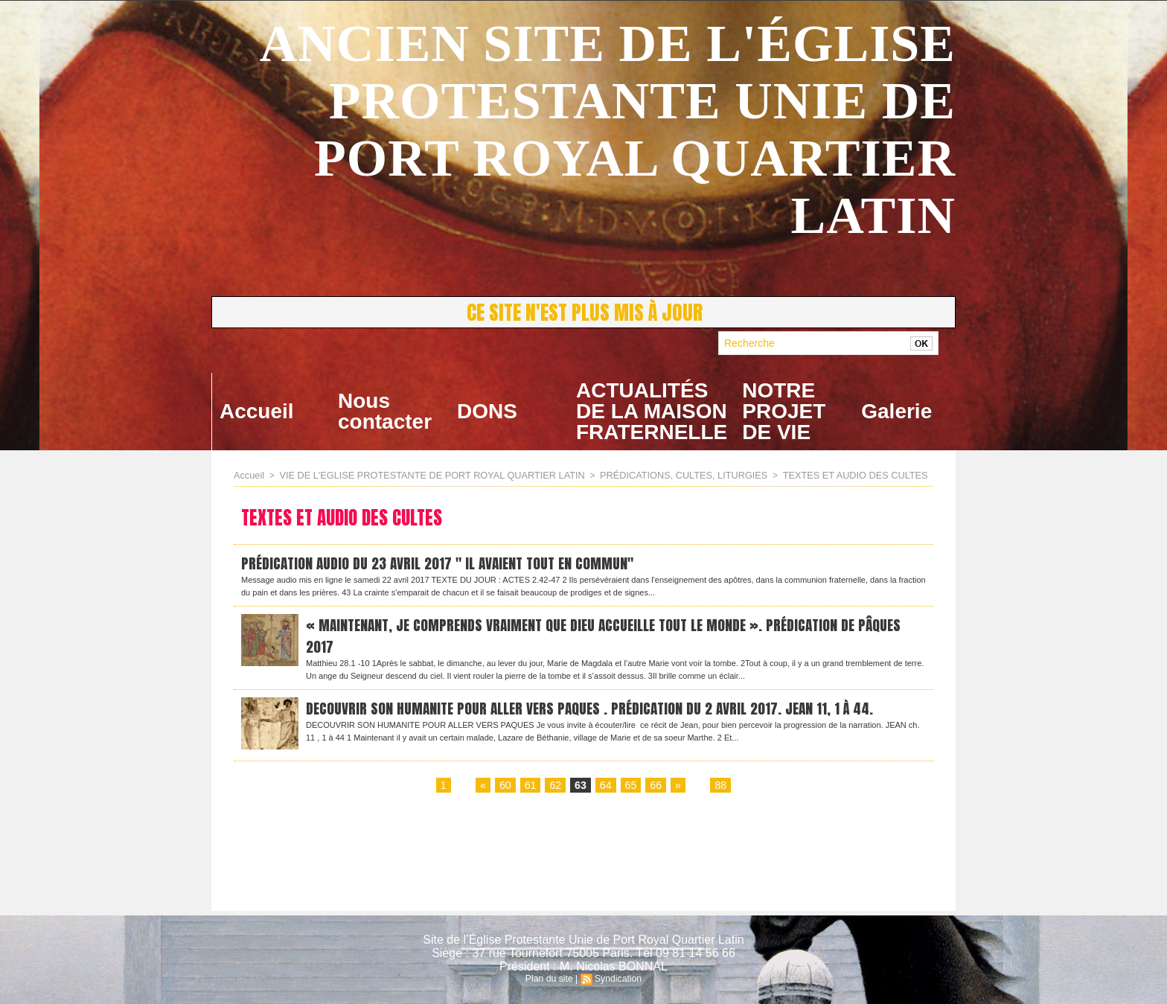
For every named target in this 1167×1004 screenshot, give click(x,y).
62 (556, 790)
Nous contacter (385, 411)
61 (531, 790)
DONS (487, 411)
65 (630, 790)
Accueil (257, 411)
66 (656, 790)
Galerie (896, 411)
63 (580, 790)
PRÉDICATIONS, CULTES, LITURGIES (659, 475)
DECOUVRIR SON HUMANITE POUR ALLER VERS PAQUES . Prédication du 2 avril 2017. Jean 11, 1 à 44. (599, 712)
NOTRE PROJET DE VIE (783, 411)
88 (720, 790)
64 (606, 790)
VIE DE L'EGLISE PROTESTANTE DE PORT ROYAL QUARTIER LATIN (422, 475)
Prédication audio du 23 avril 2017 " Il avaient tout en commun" (445, 563)
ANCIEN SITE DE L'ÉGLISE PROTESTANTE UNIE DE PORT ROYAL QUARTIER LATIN (608, 129)
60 (506, 790)
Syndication (618, 978)
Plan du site (549, 978)
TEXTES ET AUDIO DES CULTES (821, 475)
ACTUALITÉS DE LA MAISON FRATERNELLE (651, 411)
